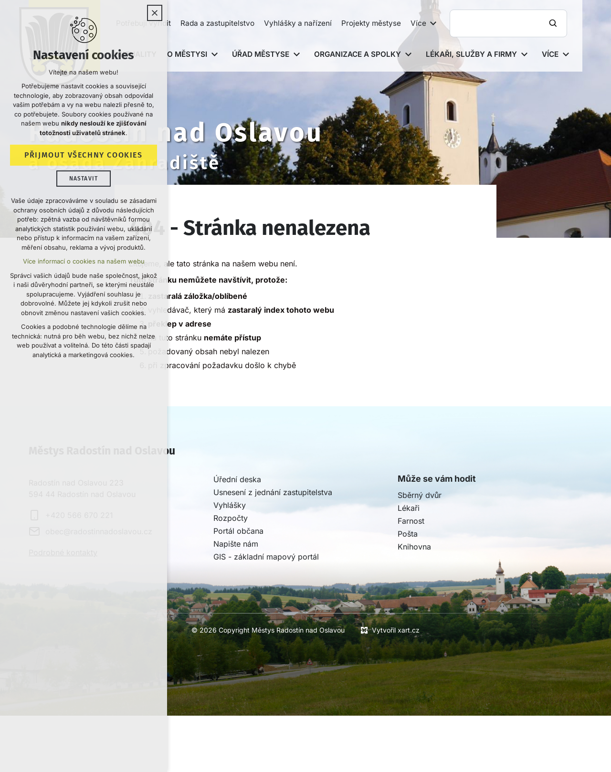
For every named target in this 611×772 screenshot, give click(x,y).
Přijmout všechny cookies (83, 154)
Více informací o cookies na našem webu (84, 261)
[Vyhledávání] (554, 23)
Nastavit (83, 178)
